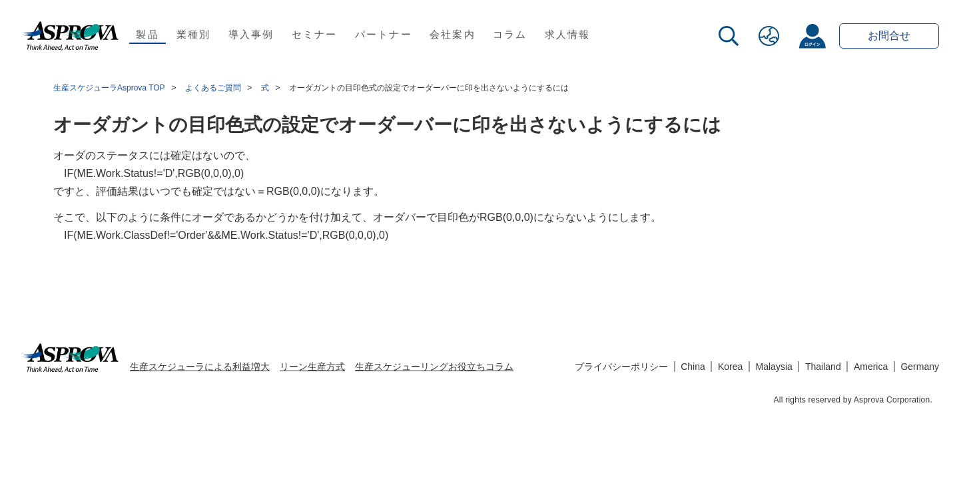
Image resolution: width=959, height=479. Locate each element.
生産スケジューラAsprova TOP (109, 87)
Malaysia (774, 366)
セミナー (315, 34)
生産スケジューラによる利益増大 (200, 366)
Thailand (823, 366)
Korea (730, 366)
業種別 (193, 34)
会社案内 (453, 34)
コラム (510, 34)
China (693, 366)
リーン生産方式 (312, 366)
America (871, 366)
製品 (147, 34)
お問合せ (889, 35)
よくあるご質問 (213, 87)
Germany (919, 366)
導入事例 (251, 34)
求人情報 (568, 34)
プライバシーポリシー (621, 366)
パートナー (383, 34)
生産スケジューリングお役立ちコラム (434, 366)
